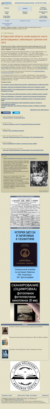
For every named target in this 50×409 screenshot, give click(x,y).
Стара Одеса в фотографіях (43, 16)
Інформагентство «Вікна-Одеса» (39, 110)
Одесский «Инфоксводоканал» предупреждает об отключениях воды (23, 137)
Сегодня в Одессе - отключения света (14, 117)
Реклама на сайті (7, 395)
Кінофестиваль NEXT (43, 12)
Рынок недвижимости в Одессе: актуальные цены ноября (20, 143)
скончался (43, 67)
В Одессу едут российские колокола (13, 130)
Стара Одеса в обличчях (6, 16)
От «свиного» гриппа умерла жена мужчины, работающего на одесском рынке (25, 84)
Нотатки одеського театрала (7, 24)
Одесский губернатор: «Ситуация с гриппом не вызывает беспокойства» (23, 96)
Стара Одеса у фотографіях (25, 196)
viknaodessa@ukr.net (19, 399)
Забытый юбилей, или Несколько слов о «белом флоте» (20, 158)
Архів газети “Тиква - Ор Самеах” (27, 395)
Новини (25, 8)
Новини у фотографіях (43, 8)
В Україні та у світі (25, 20)
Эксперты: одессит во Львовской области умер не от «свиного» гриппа (23, 87)
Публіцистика (42, 20)
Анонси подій (6, 12)
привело (45, 76)
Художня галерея (25, 12)
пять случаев (4, 67)
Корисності (45, 395)
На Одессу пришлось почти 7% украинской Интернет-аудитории (21, 124)
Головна (6, 8)
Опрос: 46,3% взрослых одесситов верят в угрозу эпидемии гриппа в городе (24, 94)
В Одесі (7, 20)
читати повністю (43, 191)
